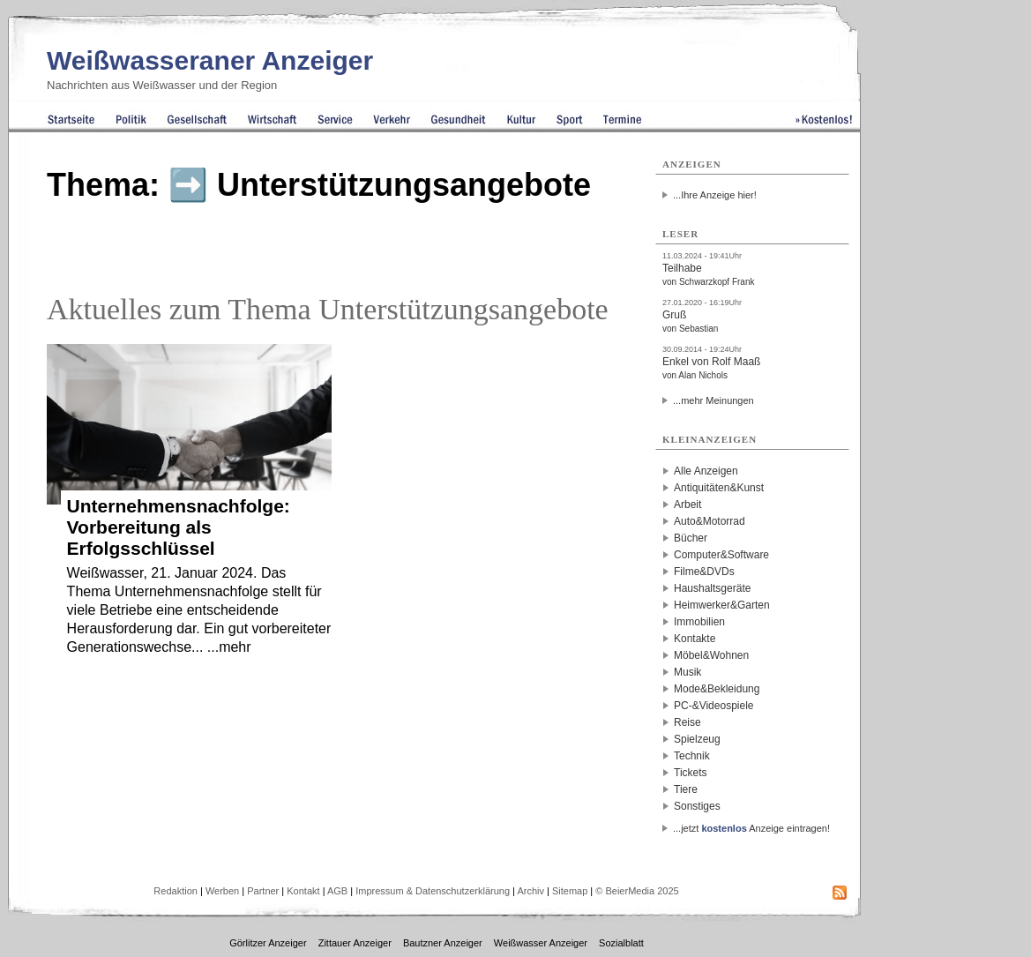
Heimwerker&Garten (722, 605)
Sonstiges (697, 806)
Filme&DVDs (704, 571)
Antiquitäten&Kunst (719, 487)
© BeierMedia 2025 (636, 891)
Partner (263, 891)
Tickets (690, 772)
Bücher (690, 538)
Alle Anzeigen (706, 471)
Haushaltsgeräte (712, 588)
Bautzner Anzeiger (442, 943)
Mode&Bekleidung (716, 688)
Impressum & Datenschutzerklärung (432, 891)
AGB (337, 891)
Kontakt (303, 891)
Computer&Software (721, 554)
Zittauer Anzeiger (355, 943)
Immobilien (699, 621)
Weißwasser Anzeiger (540, 943)
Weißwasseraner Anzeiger (210, 60)
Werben (222, 891)
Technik (692, 755)
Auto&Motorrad (709, 521)
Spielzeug (697, 739)
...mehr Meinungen (713, 400)
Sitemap (569, 891)
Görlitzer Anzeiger (267, 943)
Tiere (686, 789)
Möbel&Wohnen (711, 655)
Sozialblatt (621, 943)
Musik (687, 672)
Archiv (530, 891)
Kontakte (694, 638)
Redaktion (175, 891)
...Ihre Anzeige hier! (715, 195)
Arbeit (687, 504)
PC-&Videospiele (714, 705)
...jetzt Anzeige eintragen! (751, 828)
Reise (687, 722)
